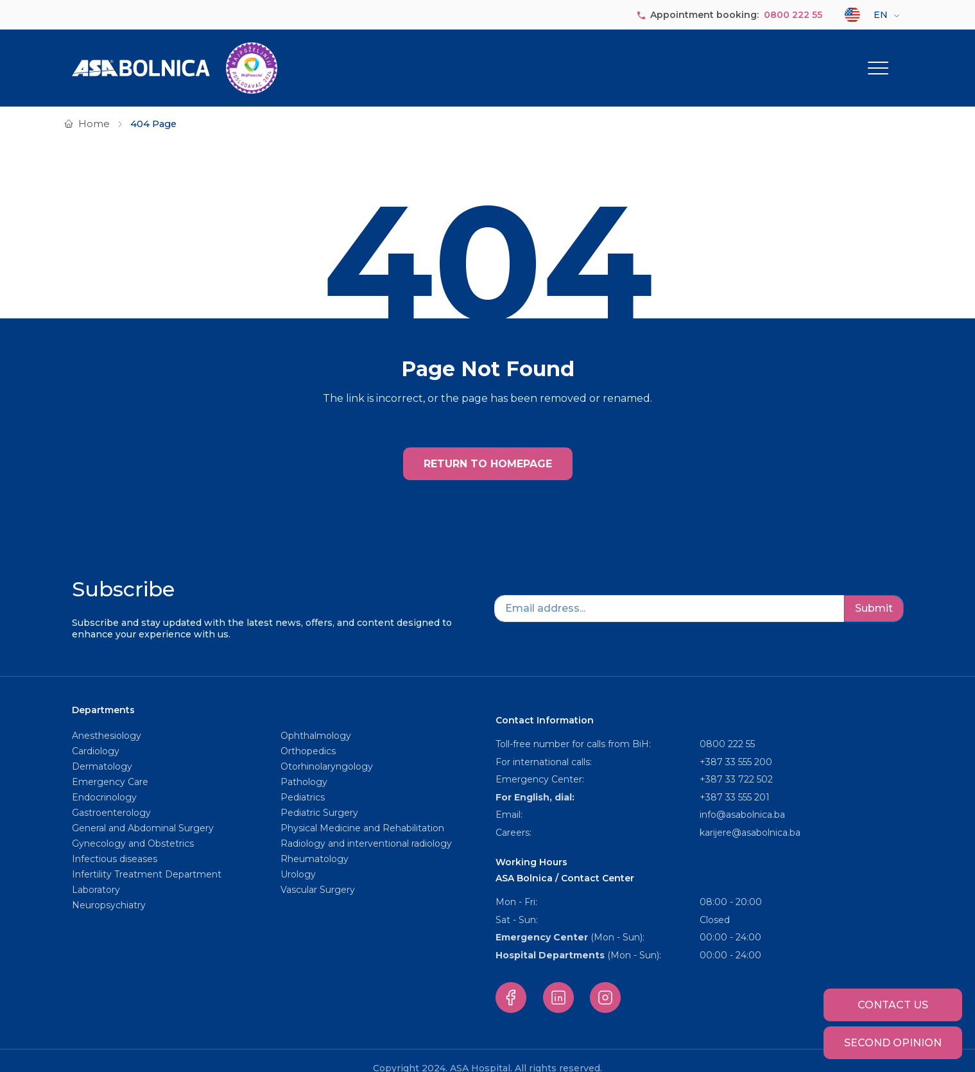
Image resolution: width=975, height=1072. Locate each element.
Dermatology (102, 750)
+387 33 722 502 (736, 763)
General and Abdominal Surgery (143, 812)
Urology (298, 858)
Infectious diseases (116, 843)
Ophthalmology (315, 719)
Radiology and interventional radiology (367, 827)
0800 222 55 (793, 15)
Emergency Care (110, 766)
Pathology (303, 766)
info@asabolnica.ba (742, 798)
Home (94, 108)
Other (869, 60)
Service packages (783, 60)
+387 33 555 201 (735, 781)
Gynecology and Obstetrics (133, 827)
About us (526, 60)
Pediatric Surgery (319, 796)
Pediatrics (302, 781)
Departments (604, 60)
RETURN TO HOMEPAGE (488, 448)
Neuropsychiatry (109, 889)
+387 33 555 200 (736, 746)
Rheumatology (314, 843)
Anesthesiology (106, 719)
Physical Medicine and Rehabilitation (362, 812)
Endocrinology (104, 781)
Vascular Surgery (317, 873)
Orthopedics (308, 735)
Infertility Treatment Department (146, 858)
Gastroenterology (111, 796)
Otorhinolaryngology (326, 750)
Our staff (693, 60)
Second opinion (893, 1043)
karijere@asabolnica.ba (750, 816)
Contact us (893, 1005)
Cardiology (95, 735)
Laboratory (96, 873)
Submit (874, 592)
